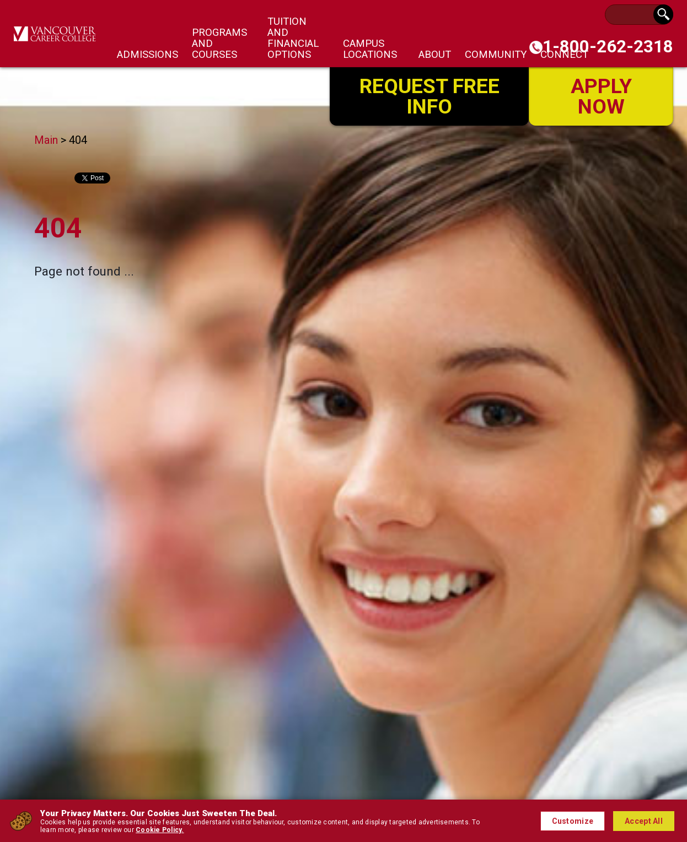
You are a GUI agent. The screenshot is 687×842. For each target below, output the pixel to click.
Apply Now (601, 95)
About (434, 54)
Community (496, 54)
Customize (573, 821)
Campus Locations (370, 49)
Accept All (644, 821)
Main (46, 140)
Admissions (147, 54)
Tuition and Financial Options (293, 38)
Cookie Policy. (160, 830)
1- (608, 46)
